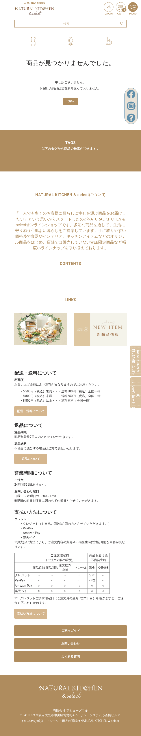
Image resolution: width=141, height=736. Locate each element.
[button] (33, 41)
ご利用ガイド (70, 630)
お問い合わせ (70, 643)
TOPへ (70, 101)
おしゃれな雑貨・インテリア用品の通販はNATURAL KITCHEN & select (70, 721)
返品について (31, 459)
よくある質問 (70, 656)
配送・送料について (31, 411)
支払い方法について (31, 613)
